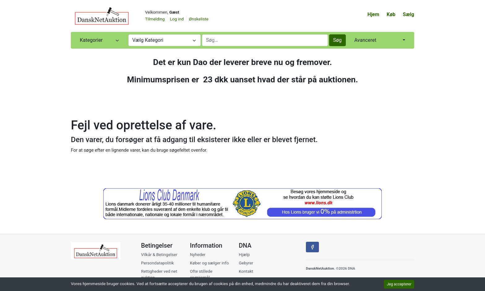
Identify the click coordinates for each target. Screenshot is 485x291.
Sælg (408, 14)
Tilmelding (155, 18)
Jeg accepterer (399, 284)
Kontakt (246, 271)
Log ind (177, 18)
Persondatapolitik (157, 262)
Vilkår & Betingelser (159, 254)
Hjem (373, 14)
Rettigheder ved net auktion (159, 274)
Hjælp (244, 254)
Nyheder (197, 254)
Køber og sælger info (209, 262)
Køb (391, 14)
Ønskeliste (198, 18)
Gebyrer (246, 262)
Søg (337, 40)
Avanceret (365, 40)
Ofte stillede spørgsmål (201, 274)
